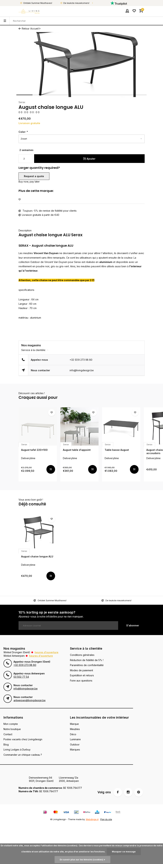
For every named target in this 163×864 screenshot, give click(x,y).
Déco (73, 734)
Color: (23, 131)
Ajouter (89, 158)
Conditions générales (82, 654)
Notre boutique (12, 729)
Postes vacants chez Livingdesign (22, 739)
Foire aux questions (81, 680)
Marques (75, 749)
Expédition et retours (82, 675)
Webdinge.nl (92, 819)
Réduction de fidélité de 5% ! (86, 660)
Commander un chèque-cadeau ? (22, 754)
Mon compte (10, 723)
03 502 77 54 (21, 676)
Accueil (35, 28)
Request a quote (34, 176)
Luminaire (75, 739)
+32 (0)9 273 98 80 (81, 359)
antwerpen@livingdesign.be (30, 700)
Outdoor (75, 744)
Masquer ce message (124, 851)
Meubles (75, 729)
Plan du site (106, 819)
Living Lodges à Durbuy (16, 749)
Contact (7, 734)
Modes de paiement (81, 670)
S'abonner (132, 625)
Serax (22, 102)
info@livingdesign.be (82, 370)
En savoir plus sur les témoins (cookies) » (82, 859)
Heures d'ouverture (46, 652)
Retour (24, 28)
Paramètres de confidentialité (87, 665)
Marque (74, 723)
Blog (6, 744)
